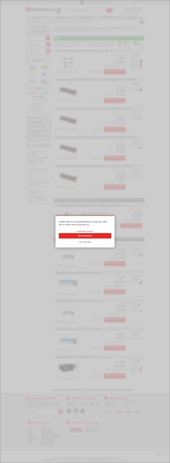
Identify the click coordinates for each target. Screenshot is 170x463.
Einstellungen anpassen (85, 231)
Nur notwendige (85, 242)
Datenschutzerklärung (80, 225)
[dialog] (85, 231)
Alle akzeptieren (85, 236)
